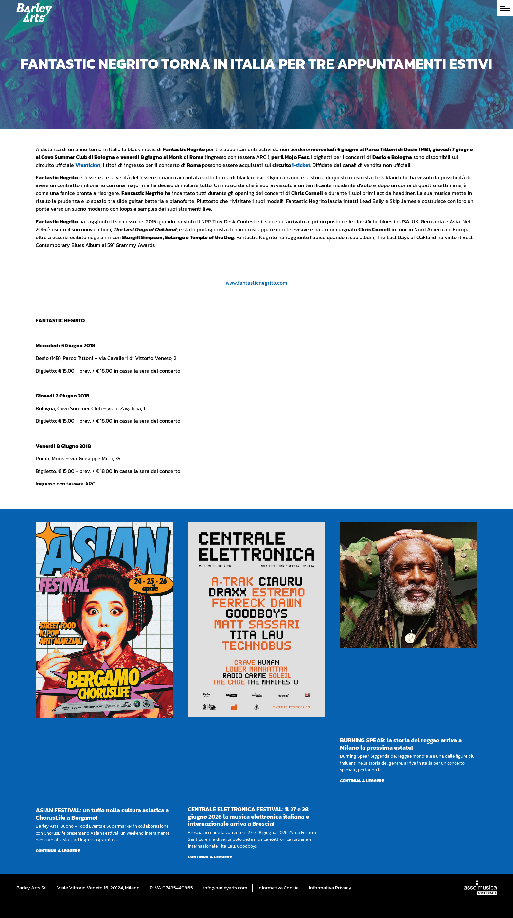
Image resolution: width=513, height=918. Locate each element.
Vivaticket (87, 165)
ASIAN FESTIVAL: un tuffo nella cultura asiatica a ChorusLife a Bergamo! (102, 814)
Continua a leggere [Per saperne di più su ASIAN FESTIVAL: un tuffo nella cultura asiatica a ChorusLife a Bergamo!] (58, 851)
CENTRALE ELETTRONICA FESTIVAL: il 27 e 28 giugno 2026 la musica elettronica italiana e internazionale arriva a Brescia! (248, 816)
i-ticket (301, 165)
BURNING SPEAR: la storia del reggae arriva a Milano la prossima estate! (401, 744)
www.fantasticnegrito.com (256, 283)
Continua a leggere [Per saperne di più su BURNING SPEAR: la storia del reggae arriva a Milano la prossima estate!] (362, 781)
